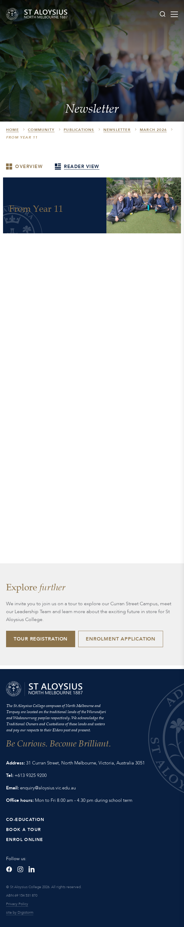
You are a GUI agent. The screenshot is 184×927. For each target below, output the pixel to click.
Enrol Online (24, 840)
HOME (12, 129)
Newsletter (117, 129)
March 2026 (153, 129)
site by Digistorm (19, 912)
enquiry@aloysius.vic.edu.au (48, 788)
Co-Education (25, 819)
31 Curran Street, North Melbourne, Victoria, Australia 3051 (85, 763)
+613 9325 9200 (31, 775)
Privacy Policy (17, 903)
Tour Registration (41, 639)
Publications (79, 129)
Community (41, 129)
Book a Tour (23, 830)
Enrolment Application (121, 639)
